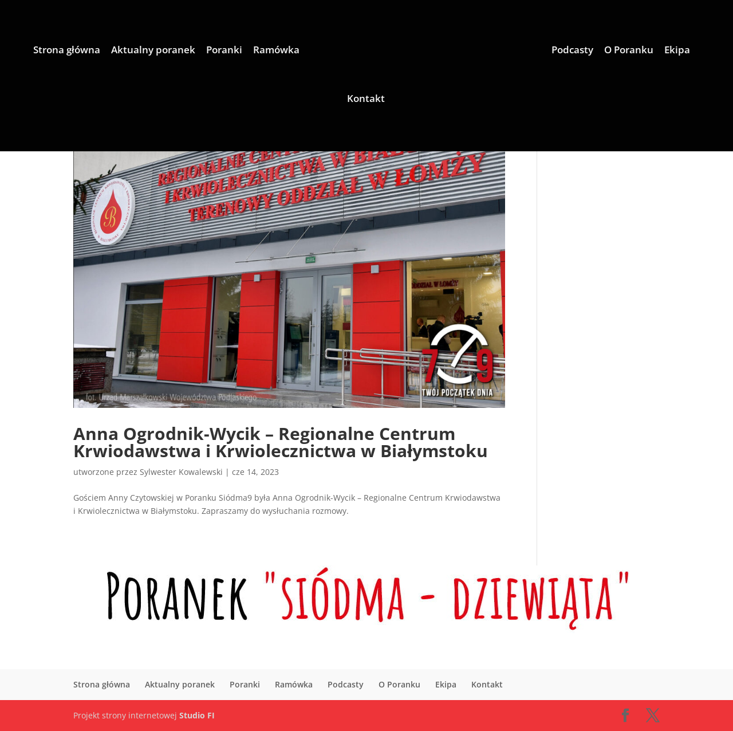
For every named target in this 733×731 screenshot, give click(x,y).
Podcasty (572, 51)
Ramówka (276, 51)
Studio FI (197, 715)
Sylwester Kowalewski (181, 471)
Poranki (224, 51)
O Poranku (628, 51)
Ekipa (677, 51)
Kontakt (366, 100)
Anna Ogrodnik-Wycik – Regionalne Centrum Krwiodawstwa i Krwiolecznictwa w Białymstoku (280, 442)
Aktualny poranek (153, 51)
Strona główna (66, 51)
